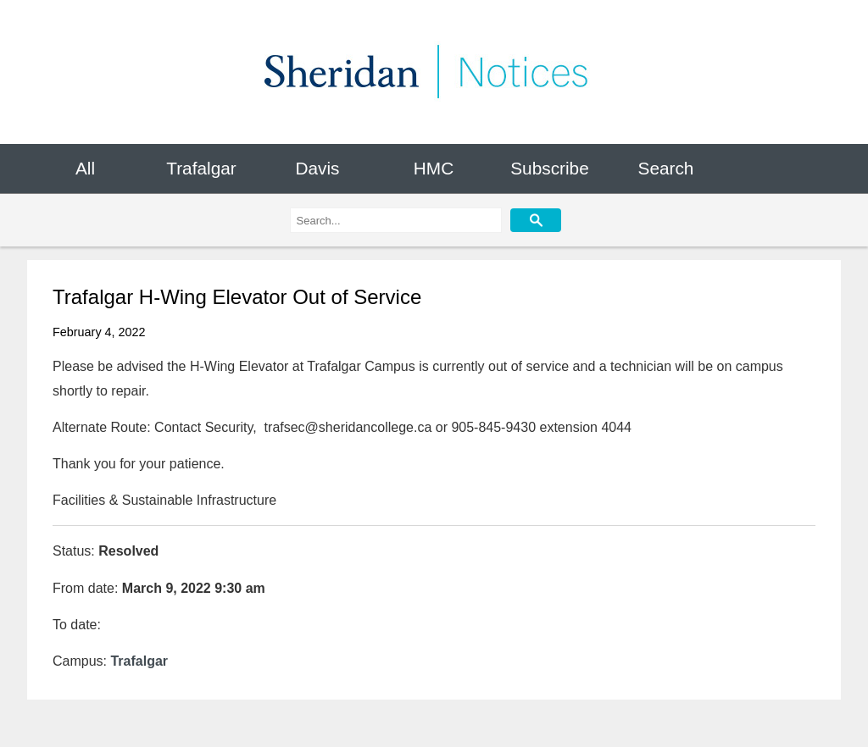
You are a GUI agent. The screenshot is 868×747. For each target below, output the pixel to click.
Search (666, 168)
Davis (317, 168)
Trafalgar (201, 168)
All (85, 168)
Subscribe (549, 168)
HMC (433, 168)
